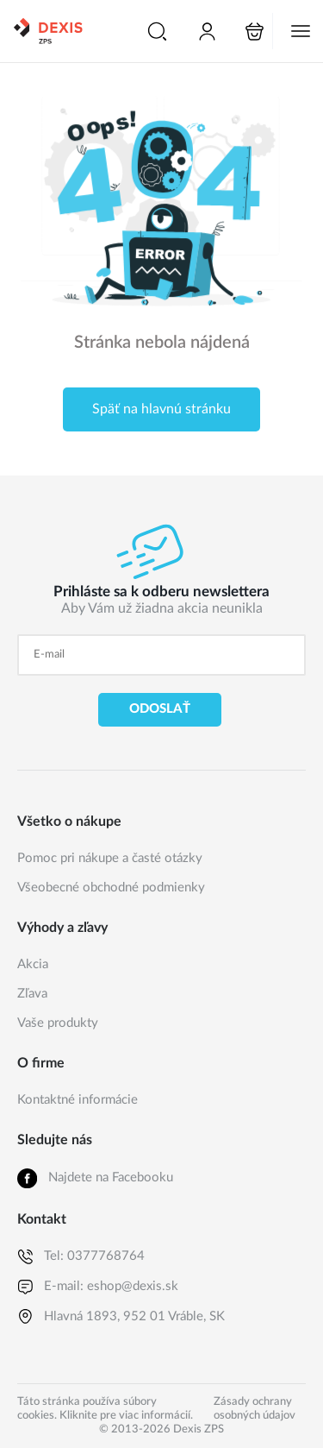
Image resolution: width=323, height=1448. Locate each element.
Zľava (32, 993)
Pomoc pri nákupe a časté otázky (109, 858)
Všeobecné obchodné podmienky (111, 887)
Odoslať (159, 708)
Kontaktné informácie (77, 1099)
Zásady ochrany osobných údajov (254, 1408)
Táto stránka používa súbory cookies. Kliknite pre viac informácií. (105, 1408)
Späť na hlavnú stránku (161, 409)
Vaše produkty (57, 1023)
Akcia (32, 964)
